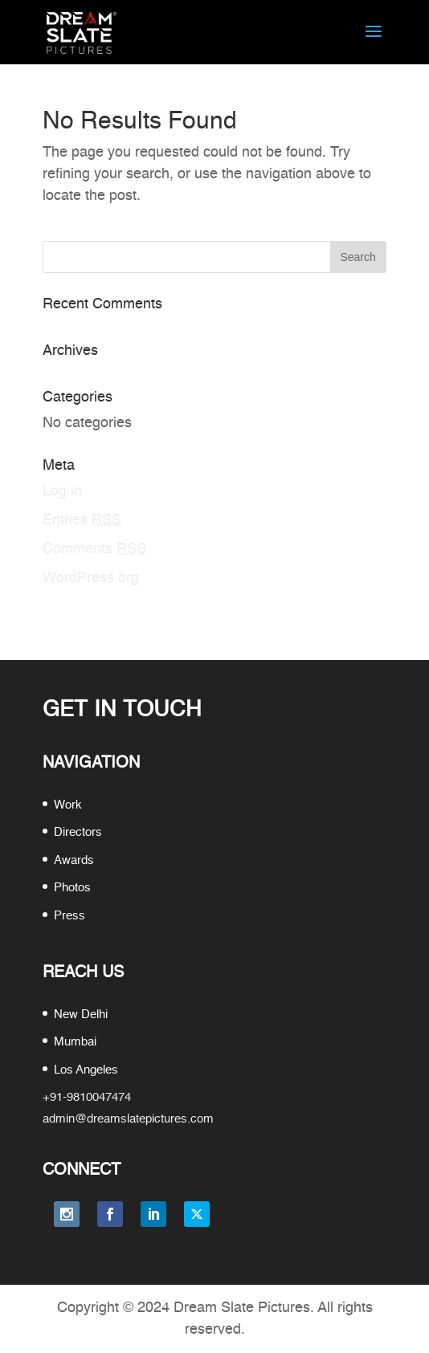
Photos (72, 888)
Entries (82, 520)
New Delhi (81, 1015)
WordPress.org (91, 578)
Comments (94, 549)
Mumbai (75, 1042)
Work (68, 805)
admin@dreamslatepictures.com (128, 1119)
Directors (78, 832)
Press (69, 916)
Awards (74, 860)
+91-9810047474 (87, 1097)
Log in (62, 491)
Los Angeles (86, 1070)
